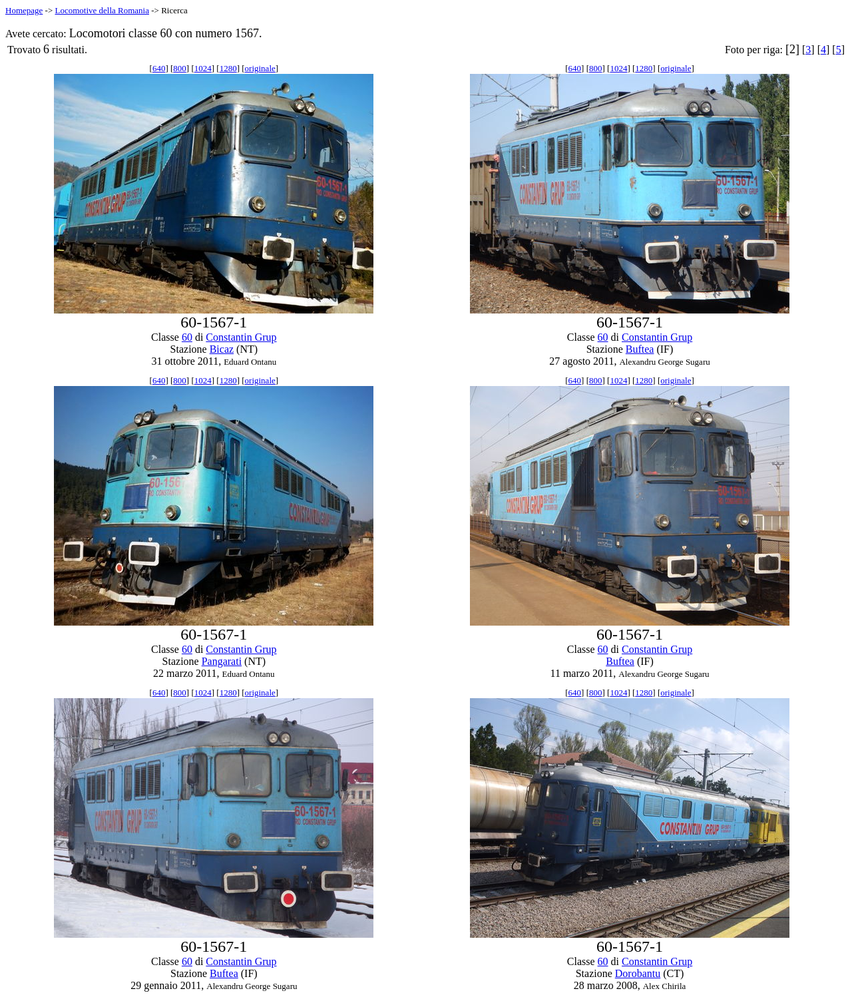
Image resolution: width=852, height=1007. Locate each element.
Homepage (24, 10)
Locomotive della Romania (102, 10)
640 (159, 68)
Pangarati (222, 661)
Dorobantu (637, 973)
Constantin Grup (241, 337)
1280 (228, 68)
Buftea (640, 349)
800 (179, 68)
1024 (203, 68)
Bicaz (222, 349)
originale (260, 68)
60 (187, 337)
